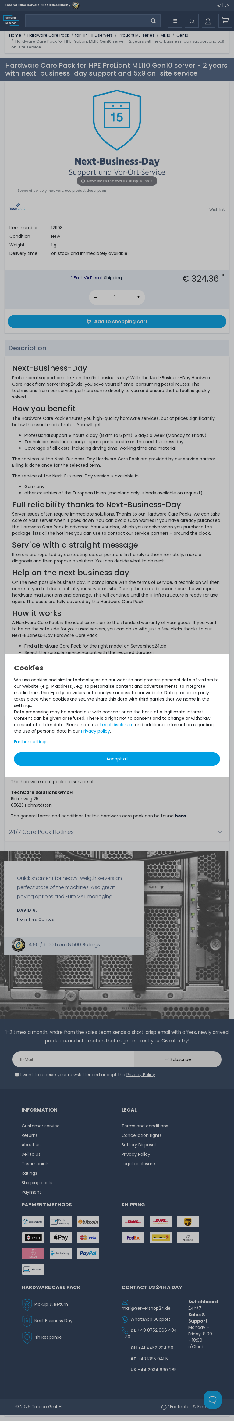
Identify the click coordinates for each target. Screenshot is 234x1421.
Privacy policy (95, 731)
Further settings (31, 742)
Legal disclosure (117, 725)
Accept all (117, 759)
